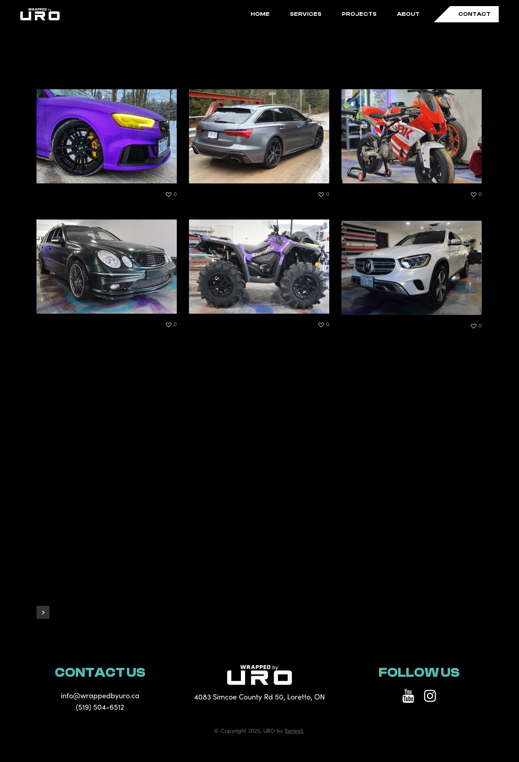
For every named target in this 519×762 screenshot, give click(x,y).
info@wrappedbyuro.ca (100, 695)
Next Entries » (42, 612)
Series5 (294, 730)
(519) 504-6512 (100, 707)
